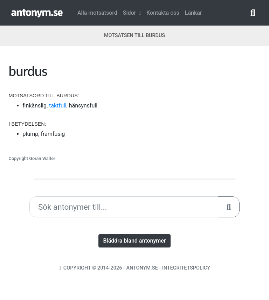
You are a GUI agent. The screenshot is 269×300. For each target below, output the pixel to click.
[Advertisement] (200, 106)
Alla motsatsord (97, 12)
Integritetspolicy (186, 268)
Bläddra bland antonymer (134, 240)
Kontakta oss (162, 12)
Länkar (193, 12)
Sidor (132, 12)
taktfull (57, 105)
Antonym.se (142, 268)
